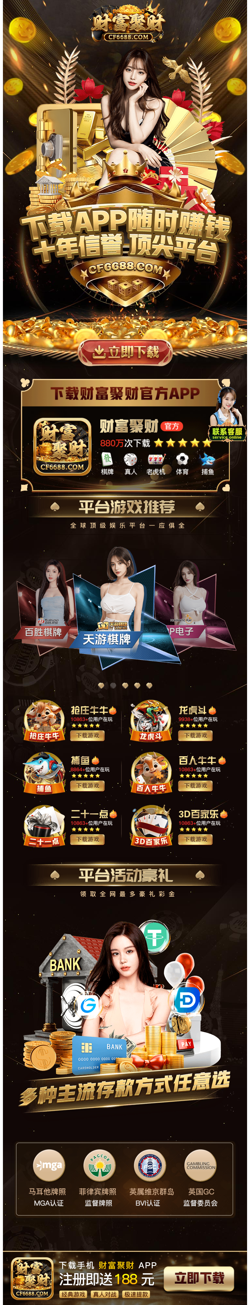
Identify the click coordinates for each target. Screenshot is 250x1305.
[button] (101, 686)
